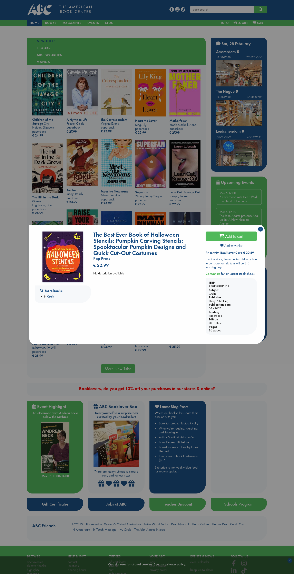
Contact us (213, 274)
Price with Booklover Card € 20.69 (230, 253)
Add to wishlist (231, 245)
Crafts (51, 296)
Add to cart (231, 236)
